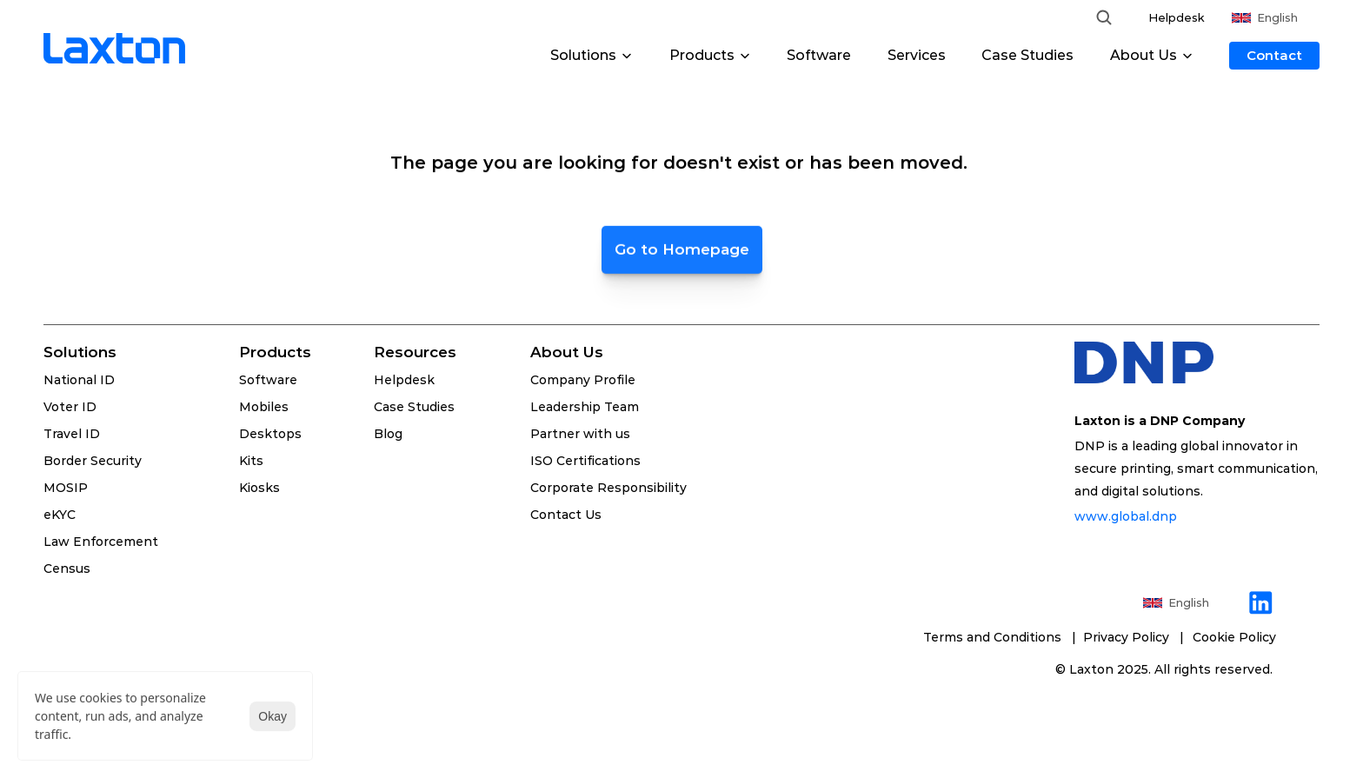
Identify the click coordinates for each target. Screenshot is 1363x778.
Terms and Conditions (994, 637)
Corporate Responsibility (608, 487)
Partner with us (580, 434)
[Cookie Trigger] (1234, 637)
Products (275, 352)
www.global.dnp (1127, 516)
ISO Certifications (585, 461)
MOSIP (65, 487)
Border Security (92, 461)
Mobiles (264, 407)
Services (917, 55)
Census (66, 568)
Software (819, 55)
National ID (79, 380)
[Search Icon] (1104, 17)
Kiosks (259, 487)
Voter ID (69, 407)
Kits (251, 461)
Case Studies (1027, 55)
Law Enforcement (100, 541)
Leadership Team (584, 407)
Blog (388, 434)
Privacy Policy (1130, 637)
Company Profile (582, 380)
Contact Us (566, 514)
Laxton (1091, 669)
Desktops (270, 434)
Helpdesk (1176, 17)
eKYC (59, 514)
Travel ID (71, 434)
